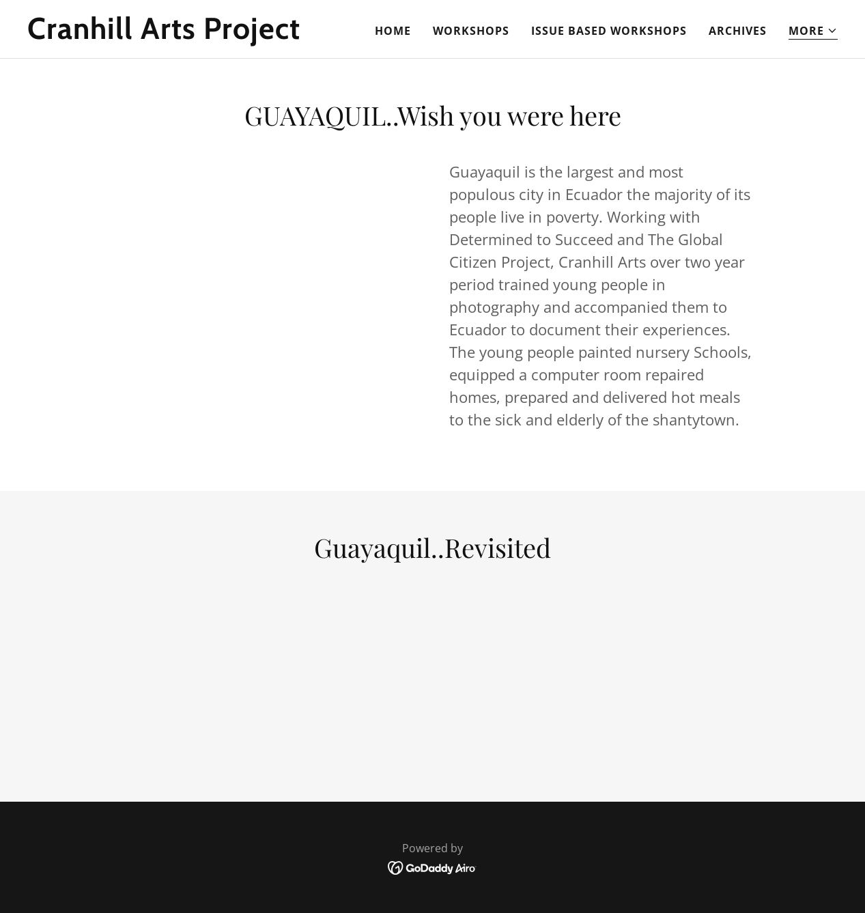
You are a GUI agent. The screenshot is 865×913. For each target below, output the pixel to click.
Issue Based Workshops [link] (609, 30)
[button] (813, 31)
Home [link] (393, 30)
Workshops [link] (471, 30)
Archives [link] (738, 30)
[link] (169, 34)
